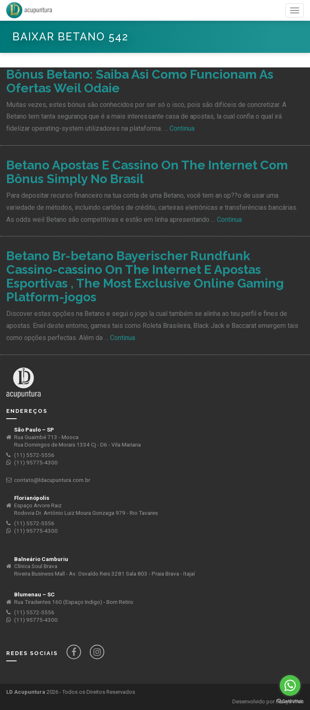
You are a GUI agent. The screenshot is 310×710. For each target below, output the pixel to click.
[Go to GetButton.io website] (290, 701)
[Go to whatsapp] (290, 685)
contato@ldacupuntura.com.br (52, 480)
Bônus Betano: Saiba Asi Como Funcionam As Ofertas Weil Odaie (139, 81)
